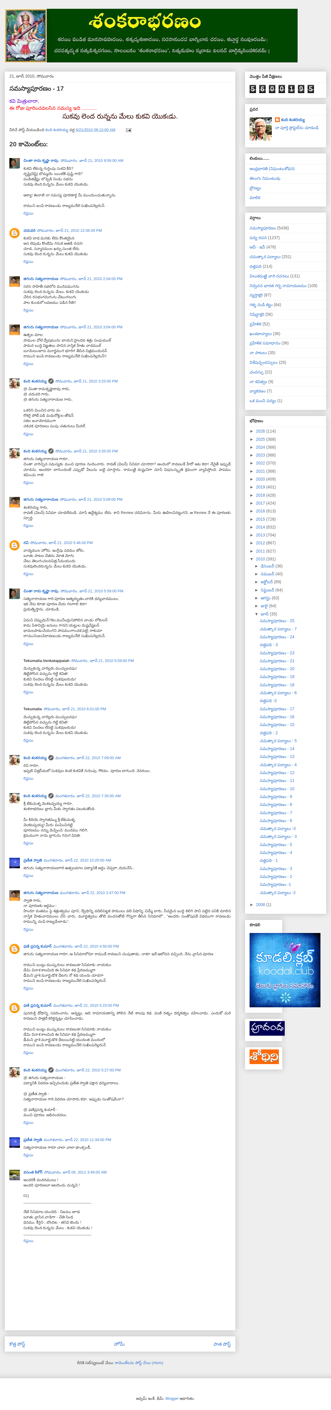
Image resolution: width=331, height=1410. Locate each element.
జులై (265, 605)
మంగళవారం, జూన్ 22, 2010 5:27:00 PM (88, 1070)
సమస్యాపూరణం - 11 (277, 780)
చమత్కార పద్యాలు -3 (278, 828)
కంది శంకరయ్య (35, 381)
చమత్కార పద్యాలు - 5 (278, 740)
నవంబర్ (268, 574)
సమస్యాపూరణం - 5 (276, 844)
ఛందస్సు (257, 372)
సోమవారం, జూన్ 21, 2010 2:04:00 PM (91, 279)
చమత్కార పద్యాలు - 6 (278, 692)
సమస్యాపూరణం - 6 (276, 820)
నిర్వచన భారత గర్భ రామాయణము (278, 285)
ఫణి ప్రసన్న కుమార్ (37, 946)
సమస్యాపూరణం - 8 (276, 804)
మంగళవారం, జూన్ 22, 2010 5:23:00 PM (86, 1005)
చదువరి (29, 230)
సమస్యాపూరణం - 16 (277, 716)
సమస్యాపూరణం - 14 (277, 748)
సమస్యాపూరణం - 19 (277, 676)
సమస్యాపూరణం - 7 (276, 812)
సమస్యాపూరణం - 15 (277, 724)
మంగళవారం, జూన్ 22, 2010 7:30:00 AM (88, 796)
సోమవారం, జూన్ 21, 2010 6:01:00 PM (75, 709)
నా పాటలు (258, 352)
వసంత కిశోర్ (32, 1172)
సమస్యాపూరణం (263, 228)
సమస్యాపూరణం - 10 (277, 788)
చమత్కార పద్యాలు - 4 (278, 764)
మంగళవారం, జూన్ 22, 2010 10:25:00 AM (77, 860)
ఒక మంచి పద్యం (263, 400)
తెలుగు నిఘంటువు (265, 178)
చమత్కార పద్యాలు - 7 (278, 629)
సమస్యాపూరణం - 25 (277, 620)
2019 (261, 487)
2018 (261, 495)
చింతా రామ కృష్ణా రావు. (41, 160)
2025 (261, 439)
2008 (261, 904)
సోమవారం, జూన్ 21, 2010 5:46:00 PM (61, 543)
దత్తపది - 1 (269, 860)
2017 (261, 503)
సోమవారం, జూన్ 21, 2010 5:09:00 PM (91, 499)
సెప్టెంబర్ (268, 590)
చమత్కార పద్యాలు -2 (278, 892)
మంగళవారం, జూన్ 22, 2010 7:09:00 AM (88, 758)
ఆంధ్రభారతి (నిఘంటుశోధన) (272, 168)
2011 (261, 551)
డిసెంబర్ (268, 566)
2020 (261, 479)
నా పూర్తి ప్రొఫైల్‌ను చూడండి (297, 127)
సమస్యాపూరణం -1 (275, 884)
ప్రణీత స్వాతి (32, 860)
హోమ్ (119, 1344)
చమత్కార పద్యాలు (265, 256)
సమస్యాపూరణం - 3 (276, 868)
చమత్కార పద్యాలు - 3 (278, 836)
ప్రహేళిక (255, 324)
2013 (261, 535)
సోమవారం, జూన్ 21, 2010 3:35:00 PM (86, 451)
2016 (261, 511)
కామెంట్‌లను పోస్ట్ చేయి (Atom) (139, 1363)
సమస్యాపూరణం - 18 (277, 684)
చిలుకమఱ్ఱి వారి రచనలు (269, 276)
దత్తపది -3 (268, 700)
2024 (261, 447)
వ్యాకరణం (258, 391)
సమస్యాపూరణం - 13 (277, 756)
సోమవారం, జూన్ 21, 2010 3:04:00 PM (91, 327)
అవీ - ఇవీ (257, 247)
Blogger (172, 1398)
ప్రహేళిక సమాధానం (265, 343)
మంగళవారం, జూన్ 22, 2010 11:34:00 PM (77, 1140)
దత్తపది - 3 (269, 644)
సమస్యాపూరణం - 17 (277, 708)
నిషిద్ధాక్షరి (257, 314)
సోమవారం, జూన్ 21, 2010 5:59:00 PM (92, 591)
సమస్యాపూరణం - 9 (276, 796)
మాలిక (255, 197)
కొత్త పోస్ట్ (17, 1344)
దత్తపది (256, 266)
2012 (261, 543)
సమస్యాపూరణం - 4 (276, 852)
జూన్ (265, 614)
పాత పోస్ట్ (222, 1344)
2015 (261, 519)
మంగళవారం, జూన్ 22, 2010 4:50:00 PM (86, 946)
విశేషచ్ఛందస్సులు (264, 362)
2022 (261, 463)
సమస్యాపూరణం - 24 (277, 636)
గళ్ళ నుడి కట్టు (261, 304)
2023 (261, 455)
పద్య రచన (258, 237)
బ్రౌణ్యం (255, 188)
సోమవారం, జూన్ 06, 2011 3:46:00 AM (75, 1172)
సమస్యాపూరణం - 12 (277, 772)
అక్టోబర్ (267, 581)
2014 (261, 527)
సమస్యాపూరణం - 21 (277, 660)
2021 (261, 471)
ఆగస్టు (266, 598)
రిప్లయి (28, 213)
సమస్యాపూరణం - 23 (277, 653)
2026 (261, 431)
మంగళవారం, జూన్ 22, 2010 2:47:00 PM (93, 893)
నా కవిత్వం (258, 381)
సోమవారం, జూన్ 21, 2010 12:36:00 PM (69, 230)
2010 (261, 559)
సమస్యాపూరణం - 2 (276, 876)
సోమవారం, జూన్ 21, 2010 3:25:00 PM (86, 381)
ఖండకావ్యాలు (261, 333)
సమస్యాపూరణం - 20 (277, 668)
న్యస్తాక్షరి (256, 295)
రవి (25, 543)
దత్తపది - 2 (269, 732)
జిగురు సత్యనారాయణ (40, 279)
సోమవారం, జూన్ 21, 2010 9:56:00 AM (92, 160)
